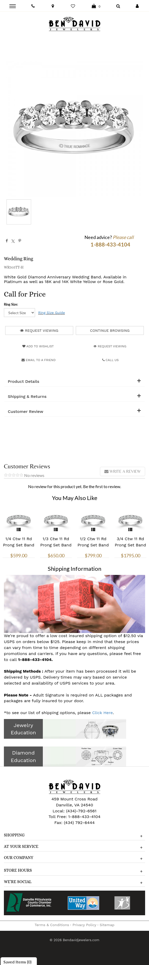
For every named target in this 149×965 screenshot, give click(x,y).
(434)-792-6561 (81, 810)
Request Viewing (39, 330)
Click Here (102, 712)
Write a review (122, 471)
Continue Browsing (110, 330)
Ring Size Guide (51, 313)
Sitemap (107, 925)
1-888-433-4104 (84, 816)
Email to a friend (39, 360)
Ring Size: (11, 304)
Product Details (23, 381)
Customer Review (25, 411)
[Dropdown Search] (118, 6)
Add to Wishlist (38, 346)
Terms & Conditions (52, 925)
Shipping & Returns (27, 396)
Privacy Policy (84, 925)
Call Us (110, 360)
